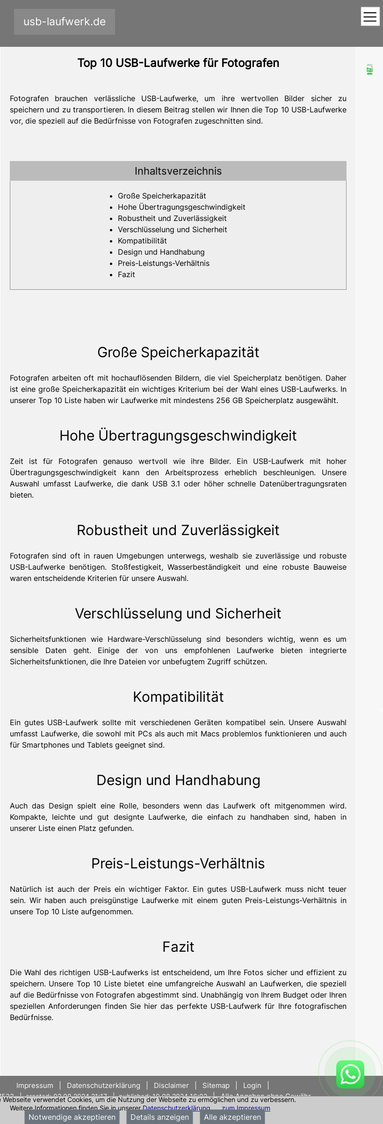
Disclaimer (171, 1085)
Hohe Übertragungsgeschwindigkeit (182, 207)
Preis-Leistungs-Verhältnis (164, 263)
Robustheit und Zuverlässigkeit (172, 218)
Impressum (35, 1085)
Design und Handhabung (161, 252)
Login (252, 1085)
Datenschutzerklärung (176, 1108)
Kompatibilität (142, 240)
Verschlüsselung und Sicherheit (172, 229)
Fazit (126, 274)
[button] (178, 171)
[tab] (178, 171)
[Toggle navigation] (370, 17)
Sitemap (216, 1085)
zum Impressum (246, 1108)
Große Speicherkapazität (162, 195)
